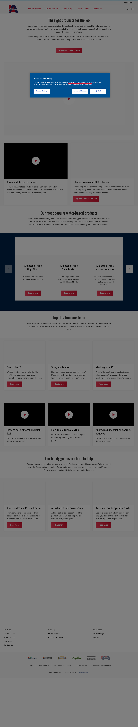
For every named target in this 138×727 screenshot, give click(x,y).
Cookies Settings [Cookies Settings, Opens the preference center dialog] (42, 91)
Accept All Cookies (80, 91)
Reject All (98, 91)
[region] (70, 85)
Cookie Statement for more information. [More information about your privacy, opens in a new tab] (80, 84)
